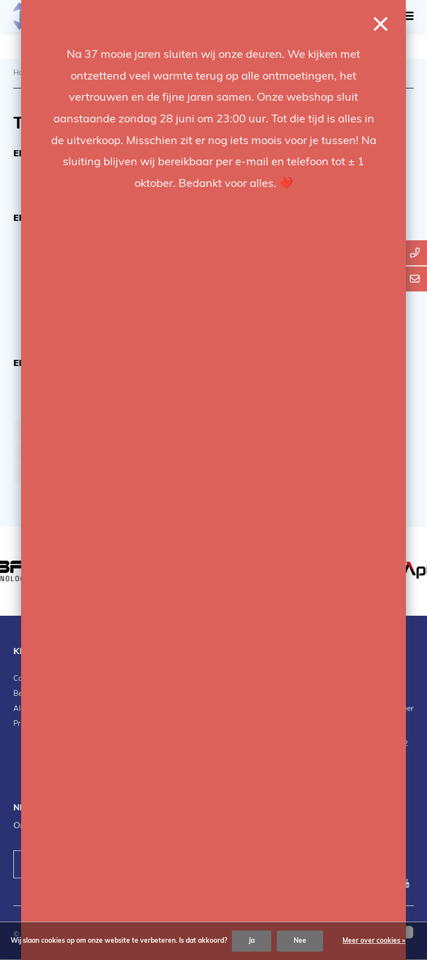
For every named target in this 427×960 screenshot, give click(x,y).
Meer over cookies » (373, 941)
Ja (252, 941)
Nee (300, 941)
